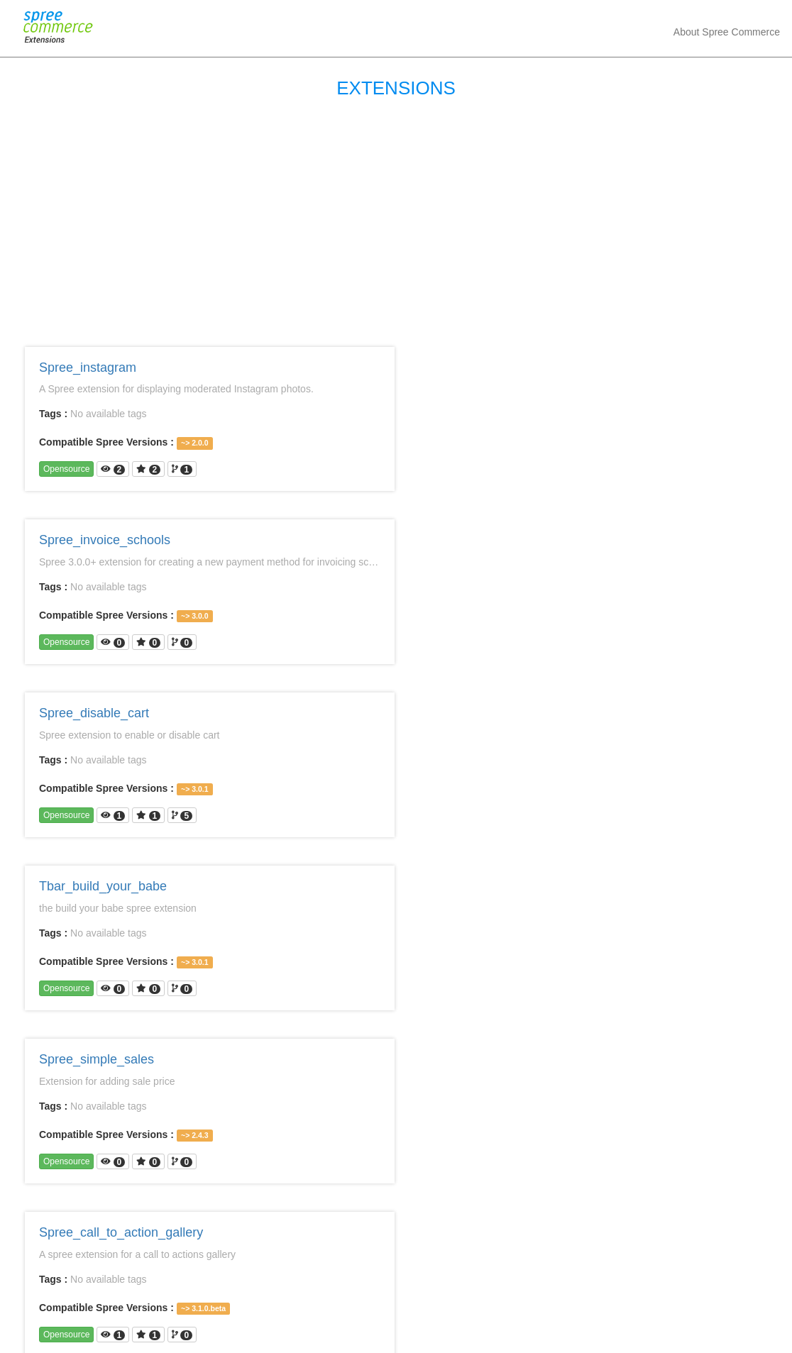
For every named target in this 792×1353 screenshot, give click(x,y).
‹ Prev (303, 1280)
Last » (533, 1280)
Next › (489, 1280)
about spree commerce (726, 32)
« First (259, 1280)
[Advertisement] (396, 219)
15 (425, 1280)
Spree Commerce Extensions (364, 1331)
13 (367, 1280)
